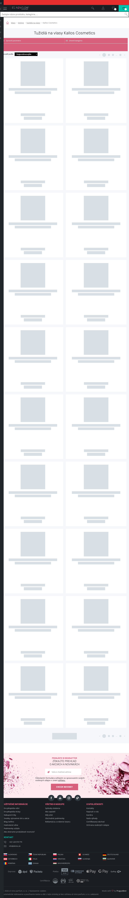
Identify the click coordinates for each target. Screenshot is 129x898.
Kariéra (89, 815)
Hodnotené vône (11, 825)
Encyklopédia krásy (12, 811)
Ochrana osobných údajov (97, 825)
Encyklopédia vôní (11, 808)
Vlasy (13, 23)
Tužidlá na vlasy (33, 23)
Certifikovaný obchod (95, 821)
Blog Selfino (9, 821)
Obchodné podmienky (54, 818)
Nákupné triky (10, 815)
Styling (21, 23)
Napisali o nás (92, 811)
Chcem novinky (64, 787)
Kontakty (90, 808)
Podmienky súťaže (12, 828)
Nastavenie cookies (38, 891)
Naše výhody (91, 818)
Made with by (114, 891)
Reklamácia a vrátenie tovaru (57, 821)
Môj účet (49, 815)
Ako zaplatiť (50, 811)
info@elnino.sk (14, 846)
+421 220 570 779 (15, 842)
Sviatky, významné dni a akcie (16, 818)
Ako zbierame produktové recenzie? (19, 832)
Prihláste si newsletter (64, 761)
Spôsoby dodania (52, 808)
